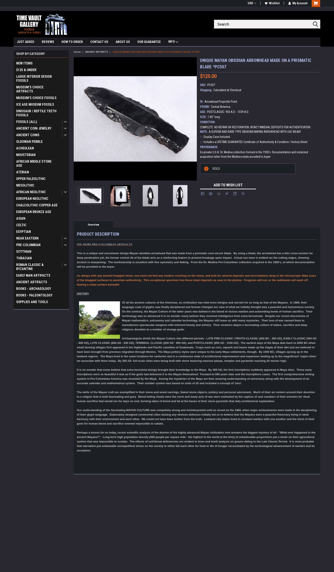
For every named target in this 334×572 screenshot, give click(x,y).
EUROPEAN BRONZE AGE (33, 212)
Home (77, 52)
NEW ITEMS (24, 63)
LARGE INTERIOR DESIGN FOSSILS (34, 78)
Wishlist (272, 3)
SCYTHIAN (23, 252)
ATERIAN (22, 172)
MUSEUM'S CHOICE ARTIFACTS (29, 89)
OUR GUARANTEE (149, 42)
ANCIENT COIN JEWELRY (33, 128)
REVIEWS (48, 42)
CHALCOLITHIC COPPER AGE (37, 205)
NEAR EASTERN (27, 238)
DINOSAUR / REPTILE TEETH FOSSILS (36, 113)
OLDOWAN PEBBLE (29, 142)
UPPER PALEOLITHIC (31, 179)
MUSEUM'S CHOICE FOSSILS (36, 98)
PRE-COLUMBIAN (28, 245)
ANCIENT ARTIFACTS (31, 282)
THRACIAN (24, 258)
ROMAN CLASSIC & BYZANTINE (30, 267)
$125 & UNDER (26, 70)
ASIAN (20, 218)
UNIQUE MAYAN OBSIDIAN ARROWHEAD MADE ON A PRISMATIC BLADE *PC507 (156, 52)
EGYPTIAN (23, 232)
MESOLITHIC (25, 185)
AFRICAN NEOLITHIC (31, 192)
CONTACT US (99, 42)
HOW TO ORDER (72, 42)
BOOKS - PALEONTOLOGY (34, 295)
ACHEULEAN (25, 148)
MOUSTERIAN (26, 155)
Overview (93, 224)
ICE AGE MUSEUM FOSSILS (35, 104)
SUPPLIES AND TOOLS (32, 302)
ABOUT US (123, 42)
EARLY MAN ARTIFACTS (33, 275)
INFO (173, 42)
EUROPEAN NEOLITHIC (32, 199)
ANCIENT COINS (27, 135)
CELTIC (21, 225)
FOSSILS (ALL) (26, 122)
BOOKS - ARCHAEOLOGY (33, 289)
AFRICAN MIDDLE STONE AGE (34, 163)
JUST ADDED (25, 42)
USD (252, 3)
